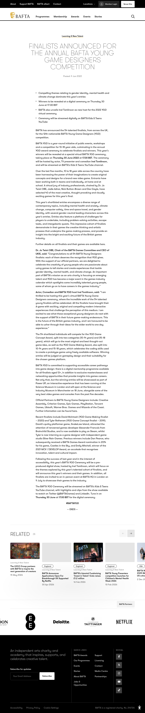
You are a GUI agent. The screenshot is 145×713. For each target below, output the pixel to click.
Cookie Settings (51, 708)
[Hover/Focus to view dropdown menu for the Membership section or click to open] (60, 16)
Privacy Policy (33, 708)
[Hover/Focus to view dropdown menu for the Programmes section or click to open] (42, 16)
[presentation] (123, 533)
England (47, 566)
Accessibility (16, 708)
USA (141, 566)
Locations (89, 4)
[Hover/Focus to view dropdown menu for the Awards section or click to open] (75, 16)
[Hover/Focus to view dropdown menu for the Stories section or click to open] (98, 16)
